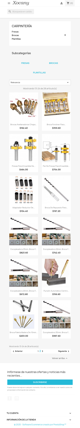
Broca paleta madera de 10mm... (24, 332)
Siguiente (64, 351)
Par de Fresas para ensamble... (56, 166)
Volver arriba (60, 358)
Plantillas (16, 39)
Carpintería (22, 26)
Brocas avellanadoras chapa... (23, 124)
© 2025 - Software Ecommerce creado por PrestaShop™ (40, 424)
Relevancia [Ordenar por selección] (40, 82)
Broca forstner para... (56, 124)
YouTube (17, 398)
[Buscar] (20, 11)
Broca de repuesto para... (56, 207)
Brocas (15, 35)
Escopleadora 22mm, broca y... (56, 249)
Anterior (17, 351)
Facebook (10, 398)
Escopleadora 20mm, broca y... (23, 291)
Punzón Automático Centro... (56, 291)
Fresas (15, 31)
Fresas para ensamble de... (24, 166)
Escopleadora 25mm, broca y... (24, 249)
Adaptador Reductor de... (23, 207)
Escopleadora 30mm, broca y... (56, 332)
